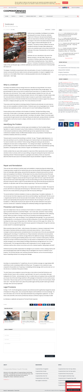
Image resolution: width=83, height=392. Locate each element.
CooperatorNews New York (41, 376)
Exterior (53, 29)
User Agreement (63, 390)
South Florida (75, 7)
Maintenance (47, 29)
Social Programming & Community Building (67, 74)
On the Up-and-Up (70, 88)
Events (21, 16)
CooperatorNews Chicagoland (42, 369)
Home (6, 16)
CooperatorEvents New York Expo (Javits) (67, 371)
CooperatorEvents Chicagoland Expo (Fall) (67, 378)
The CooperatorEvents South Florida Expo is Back (68, 67)
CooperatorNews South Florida (42, 378)
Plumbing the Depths (68, 95)
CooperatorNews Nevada (41, 371)
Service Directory (31, 16)
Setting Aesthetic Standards (64, 70)
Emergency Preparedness (63, 72)
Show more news (68, 58)
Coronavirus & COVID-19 (67, 82)
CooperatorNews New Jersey (42, 373)
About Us (5, 390)
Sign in (59, 7)
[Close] (65, 2)
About (5, 364)
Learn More (57, 3)
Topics (13, 16)
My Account (50, 16)
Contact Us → (7, 379)
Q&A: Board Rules (13, 7)
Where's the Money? (69, 107)
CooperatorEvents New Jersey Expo (65, 373)
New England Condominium (41, 380)
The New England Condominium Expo (66, 376)
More (40, 16)
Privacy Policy (16, 390)
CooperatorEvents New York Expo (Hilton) (67, 369)
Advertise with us (11, 390)
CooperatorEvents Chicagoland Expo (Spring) (67, 380)
